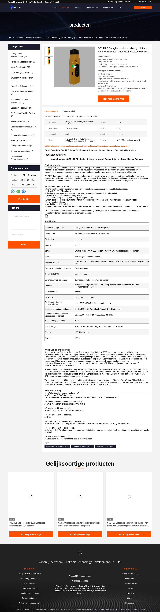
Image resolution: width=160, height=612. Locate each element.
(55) (19, 55)
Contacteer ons (92, 7)
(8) (22, 146)
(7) (19, 101)
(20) (21, 108)
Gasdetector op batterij (105, 446)
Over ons (77, 7)
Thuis (54, 7)
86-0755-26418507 (144, 2)
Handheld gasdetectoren (35, 38)
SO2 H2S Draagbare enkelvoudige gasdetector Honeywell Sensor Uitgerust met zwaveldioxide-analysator (127, 524)
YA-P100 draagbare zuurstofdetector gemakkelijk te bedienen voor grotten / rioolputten (79, 524)
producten (19, 38)
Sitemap (130, 598)
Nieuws (130, 588)
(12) (22, 79)
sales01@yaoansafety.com (119, 2)
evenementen (108, 7)
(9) (23, 135)
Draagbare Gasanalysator (82, 446)
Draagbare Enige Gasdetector (57, 446)
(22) (23, 62)
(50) (20, 67)
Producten (65, 7)
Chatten (143, 7)
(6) (23, 92)
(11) (20, 140)
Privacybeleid (130, 603)
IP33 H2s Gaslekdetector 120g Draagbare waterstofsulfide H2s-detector (27, 524)
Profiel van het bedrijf (130, 574)
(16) (20, 121)
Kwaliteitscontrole (130, 583)
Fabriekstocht (130, 579)
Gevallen (130, 593)
